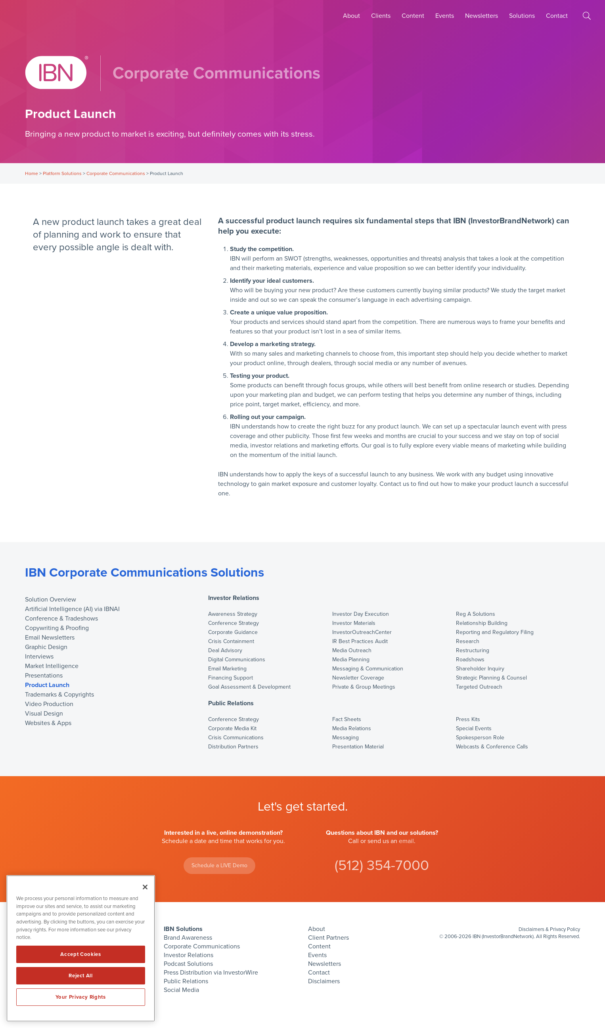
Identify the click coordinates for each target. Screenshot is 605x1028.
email (406, 841)
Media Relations (351, 728)
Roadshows (470, 659)
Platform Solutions (62, 173)
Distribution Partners (233, 747)
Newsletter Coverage (358, 678)
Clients (381, 16)
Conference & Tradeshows (61, 619)
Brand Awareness (188, 938)
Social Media (181, 990)
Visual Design (44, 714)
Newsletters (481, 16)
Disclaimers (324, 981)
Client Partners (328, 938)
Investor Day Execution (360, 614)
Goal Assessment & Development (249, 687)
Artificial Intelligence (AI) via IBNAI (72, 609)
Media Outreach (351, 650)
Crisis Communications (236, 738)
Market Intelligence (51, 666)
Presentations (44, 676)
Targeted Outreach (479, 687)
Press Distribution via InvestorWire (211, 973)
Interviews (39, 657)
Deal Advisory (225, 650)
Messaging (345, 738)
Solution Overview (50, 599)
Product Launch (47, 685)
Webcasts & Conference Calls (492, 747)
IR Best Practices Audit (360, 641)
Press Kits (468, 719)
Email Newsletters (50, 638)
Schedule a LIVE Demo (219, 865)
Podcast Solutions (188, 964)
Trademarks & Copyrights (59, 695)
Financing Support (230, 678)
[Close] (145, 887)
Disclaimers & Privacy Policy (549, 929)
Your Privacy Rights (80, 997)
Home (31, 173)
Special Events (474, 728)
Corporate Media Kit (232, 728)
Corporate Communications (115, 173)
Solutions (522, 16)
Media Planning (351, 659)
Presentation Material (358, 747)
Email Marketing (227, 669)
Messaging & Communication (367, 669)
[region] (80, 948)
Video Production (49, 704)
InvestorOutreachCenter (362, 632)
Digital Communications (236, 659)
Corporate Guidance (233, 632)
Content (413, 16)
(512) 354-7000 (382, 865)
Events (444, 16)
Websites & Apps (48, 723)
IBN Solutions (183, 929)
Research (467, 641)
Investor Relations (233, 598)
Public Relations (231, 703)
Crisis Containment (231, 641)
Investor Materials (353, 623)
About (351, 16)
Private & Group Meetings (363, 687)
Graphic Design (46, 647)
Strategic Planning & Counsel (491, 678)
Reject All (81, 976)
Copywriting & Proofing (57, 628)
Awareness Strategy (232, 614)
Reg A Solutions (475, 614)
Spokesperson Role (480, 738)
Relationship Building (481, 623)
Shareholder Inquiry (480, 669)
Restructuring (472, 650)
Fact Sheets (346, 719)
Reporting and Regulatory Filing (495, 632)
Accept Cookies (80, 954)
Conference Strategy (233, 623)
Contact (557, 16)
